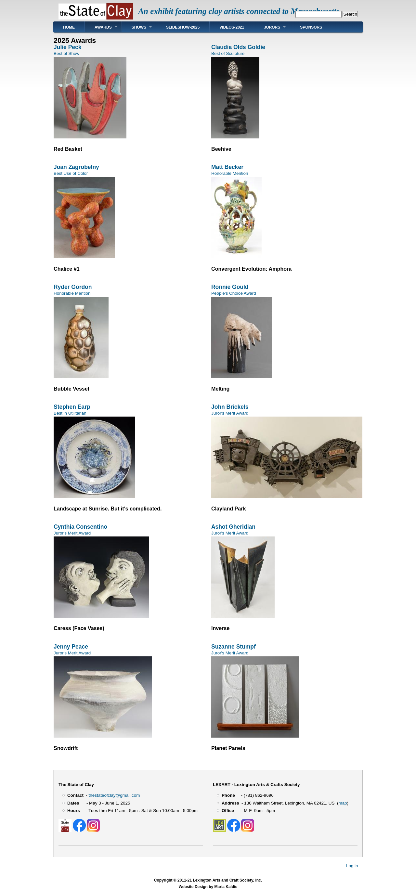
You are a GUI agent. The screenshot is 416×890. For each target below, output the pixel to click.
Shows (139, 27)
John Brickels (230, 407)
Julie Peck (67, 47)
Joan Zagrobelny (76, 167)
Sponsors (311, 27)
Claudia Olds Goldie (238, 47)
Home (69, 27)
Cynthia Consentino (80, 526)
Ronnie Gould (230, 287)
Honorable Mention (229, 173)
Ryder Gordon (73, 287)
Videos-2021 (231, 27)
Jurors (272, 27)
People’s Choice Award (233, 293)
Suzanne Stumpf (233, 646)
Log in (352, 865)
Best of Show (66, 53)
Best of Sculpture (227, 53)
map (342, 803)
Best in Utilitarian (70, 413)
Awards (103, 27)
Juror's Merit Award (229, 413)
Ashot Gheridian (233, 526)
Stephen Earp (72, 407)
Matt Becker (227, 167)
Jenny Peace (71, 646)
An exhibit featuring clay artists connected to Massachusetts (238, 11)
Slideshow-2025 (183, 27)
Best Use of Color (71, 173)
